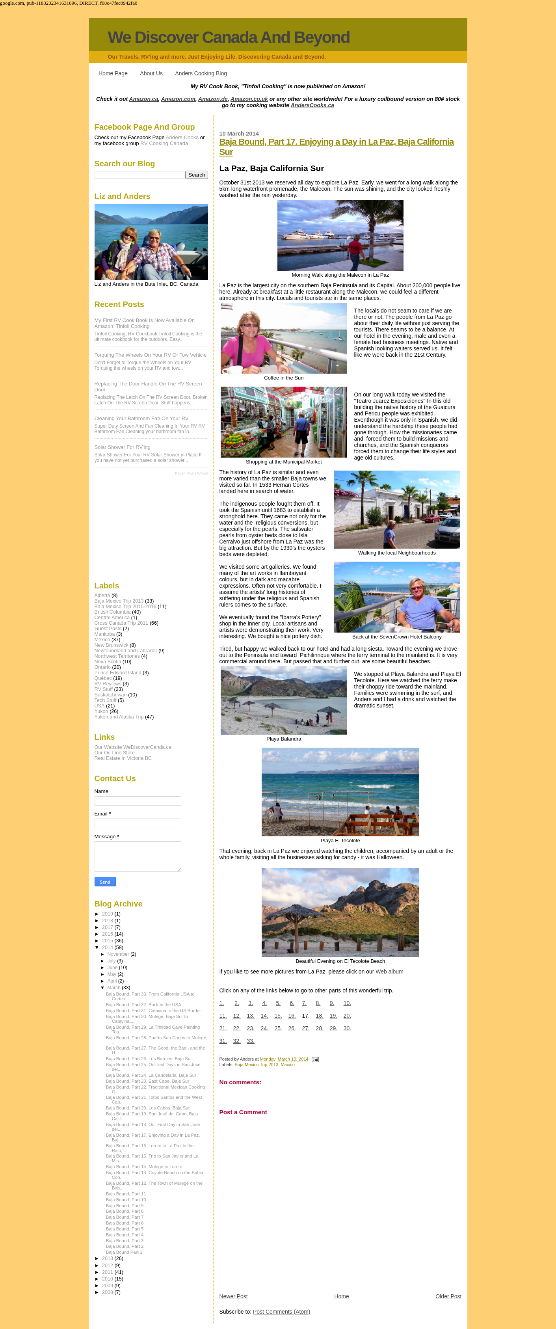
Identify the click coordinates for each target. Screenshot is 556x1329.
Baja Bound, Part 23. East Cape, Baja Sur (148, 1081)
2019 (108, 914)
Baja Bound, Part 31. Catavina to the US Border (153, 1010)
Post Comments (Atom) (281, 1312)
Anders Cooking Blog (201, 73)
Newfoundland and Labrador (126, 650)
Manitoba (105, 634)
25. (278, 1028)
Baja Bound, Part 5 (125, 1229)
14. (264, 1016)
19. (333, 1016)
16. (292, 1016)
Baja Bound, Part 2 (125, 1246)
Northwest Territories (117, 656)
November (118, 954)
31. (223, 1041)
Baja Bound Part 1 (124, 1252)
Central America (112, 617)
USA (100, 706)
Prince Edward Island (118, 673)
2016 (108, 934)
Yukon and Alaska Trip (119, 717)
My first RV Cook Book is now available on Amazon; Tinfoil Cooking (145, 323)
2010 (108, 1279)
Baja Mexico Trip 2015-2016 (125, 606)
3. (250, 1003)
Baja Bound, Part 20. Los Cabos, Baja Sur (148, 1108)
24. (264, 1028)
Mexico (288, 1064)
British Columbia (113, 612)
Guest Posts (108, 628)
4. (264, 1003)
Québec (103, 678)
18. (320, 1016)
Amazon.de (213, 99)
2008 (108, 1292)
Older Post (448, 1296)
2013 (108, 1258)
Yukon (101, 711)
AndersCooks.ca (312, 105)
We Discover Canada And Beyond (229, 37)
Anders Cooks (182, 137)
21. (223, 1028)
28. (320, 1028)
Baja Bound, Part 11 (126, 1193)
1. (221, 1003)
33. (250, 1041)
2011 (108, 1272)
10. (347, 1003)
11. (223, 1016)
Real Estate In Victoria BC (123, 758)
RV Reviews (108, 684)
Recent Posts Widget (191, 473)
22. (236, 1028)
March (114, 987)
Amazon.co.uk (249, 99)
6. (292, 1003)
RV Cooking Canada (164, 143)
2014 (108, 947)
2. (236, 1003)
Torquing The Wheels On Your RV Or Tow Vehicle (151, 355)
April (112, 981)
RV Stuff (104, 689)
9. (332, 1003)
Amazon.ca (143, 99)
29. (333, 1028)
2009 (108, 1285)
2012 (108, 1265)
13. (250, 1016)
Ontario (103, 667)
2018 (108, 920)
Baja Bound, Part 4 (125, 1234)
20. (347, 1016)
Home (341, 1296)
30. (347, 1028)
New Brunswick (111, 645)
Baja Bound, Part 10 (126, 1199)
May (112, 974)
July (112, 961)
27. (306, 1028)
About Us (151, 73)
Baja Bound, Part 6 (125, 1223)
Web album (390, 971)
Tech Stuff (106, 700)
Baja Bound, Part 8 (125, 1211)
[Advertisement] (134, 527)
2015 (108, 941)
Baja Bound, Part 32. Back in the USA (143, 1004)
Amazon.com (178, 99)
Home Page (113, 73)
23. (250, 1028)
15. (278, 1016)
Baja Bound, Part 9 (125, 1205)
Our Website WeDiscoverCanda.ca (133, 747)
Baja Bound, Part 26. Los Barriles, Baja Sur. (149, 1058)
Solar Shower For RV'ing (123, 447)
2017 (108, 927)
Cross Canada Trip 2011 (122, 623)
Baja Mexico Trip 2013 (257, 1064)
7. (304, 1003)
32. (236, 1041)
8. (318, 1003)
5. (278, 1003)
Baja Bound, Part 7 (125, 1217)
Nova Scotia (108, 661)
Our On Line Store (115, 753)
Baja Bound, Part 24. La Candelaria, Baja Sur (151, 1075)
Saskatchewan (111, 695)
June (113, 967)
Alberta (102, 595)
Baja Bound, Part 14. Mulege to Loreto (144, 1166)
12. (236, 1016)
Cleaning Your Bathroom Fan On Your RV (142, 418)
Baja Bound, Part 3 (125, 1240)
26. (292, 1028)
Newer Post (233, 1296)
